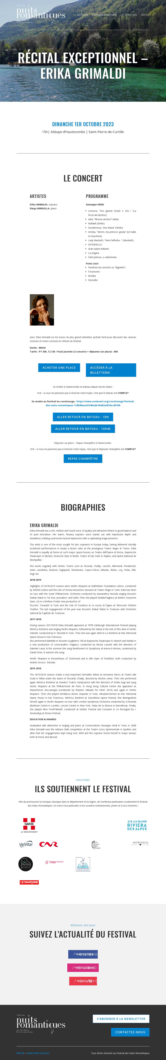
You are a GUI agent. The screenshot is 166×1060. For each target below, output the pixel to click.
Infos (145, 14)
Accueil (83, 14)
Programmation (104, 14)
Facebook (85, 954)
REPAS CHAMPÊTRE (83, 458)
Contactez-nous (130, 1032)
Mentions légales (38, 1053)
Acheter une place (59, 367)
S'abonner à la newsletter (121, 1019)
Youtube (85, 981)
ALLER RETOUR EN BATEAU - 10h (83, 417)
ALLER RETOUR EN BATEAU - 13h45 (83, 429)
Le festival (129, 14)
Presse (20, 1053)
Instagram (85, 968)
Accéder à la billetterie (101, 370)
